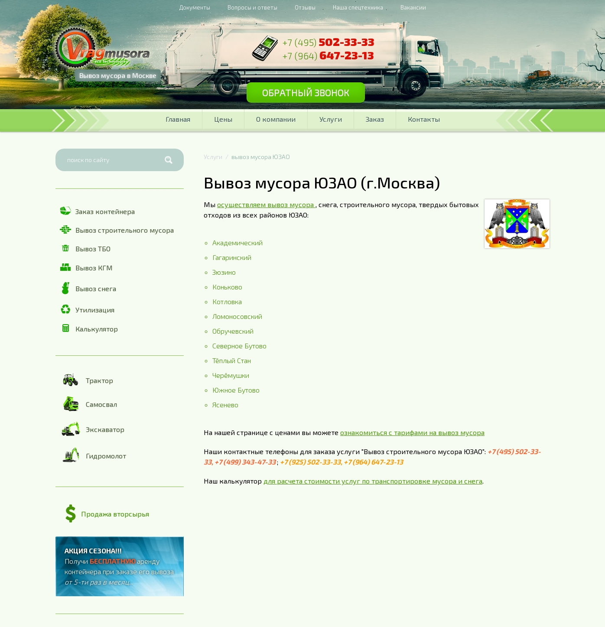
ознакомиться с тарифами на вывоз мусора (412, 432)
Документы (194, 7)
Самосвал (88, 403)
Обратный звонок (305, 92)
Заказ (375, 119)
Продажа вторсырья (107, 514)
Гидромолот (93, 455)
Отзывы (305, 7)
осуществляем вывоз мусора (266, 204)
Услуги (330, 119)
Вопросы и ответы (252, 7)
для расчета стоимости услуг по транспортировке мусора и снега (372, 481)
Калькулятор (89, 328)
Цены (223, 119)
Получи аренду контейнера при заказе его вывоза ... (119, 566)
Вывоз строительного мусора (117, 229)
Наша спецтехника (358, 7)
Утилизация (87, 309)
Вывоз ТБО (85, 248)
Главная (178, 119)
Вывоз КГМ (86, 267)
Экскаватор (92, 429)
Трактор (86, 380)
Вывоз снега (88, 288)
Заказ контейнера (97, 211)
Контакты (424, 119)
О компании (276, 119)
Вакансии (413, 7)
